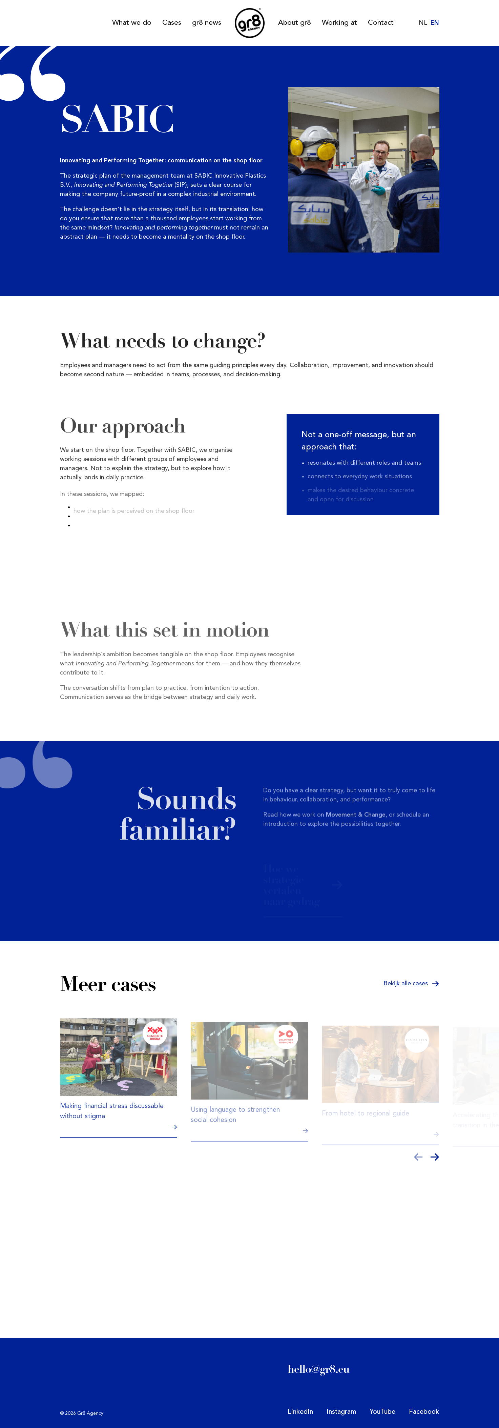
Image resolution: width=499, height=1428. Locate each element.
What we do (131, 22)
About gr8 (294, 22)
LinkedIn (300, 1412)
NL (423, 23)
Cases (171, 22)
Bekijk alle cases (411, 984)
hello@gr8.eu (319, 1369)
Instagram (341, 1412)
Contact (381, 22)
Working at (339, 22)
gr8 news (206, 22)
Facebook (424, 1412)
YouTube (382, 1412)
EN (435, 23)
